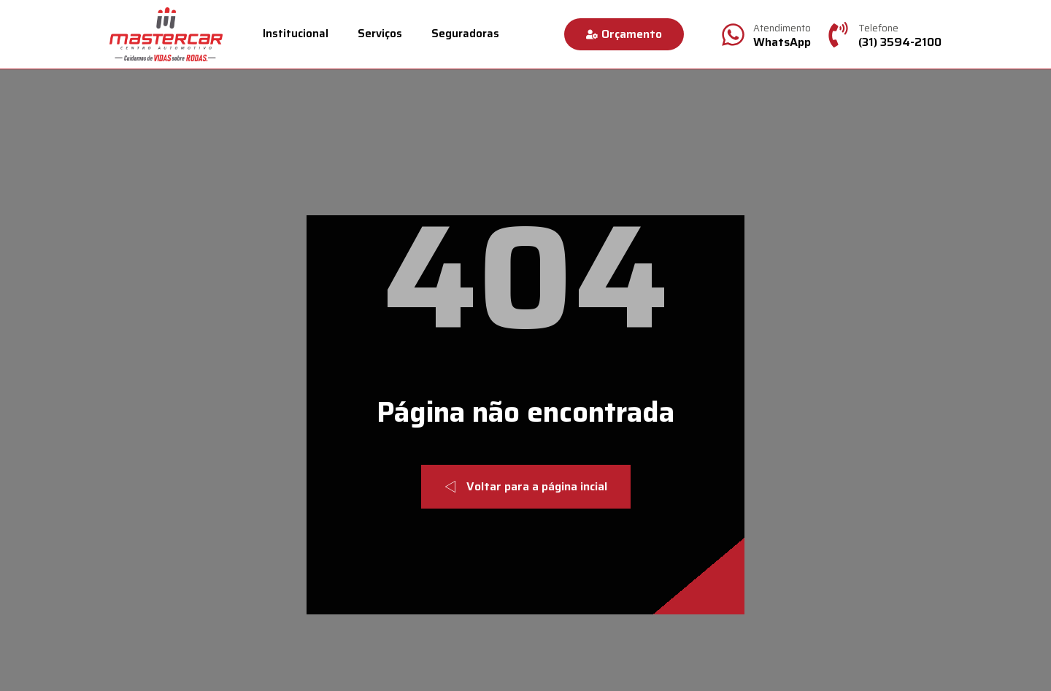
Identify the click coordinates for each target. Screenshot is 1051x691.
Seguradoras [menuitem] (465, 33)
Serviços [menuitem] (380, 33)
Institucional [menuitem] (295, 33)
